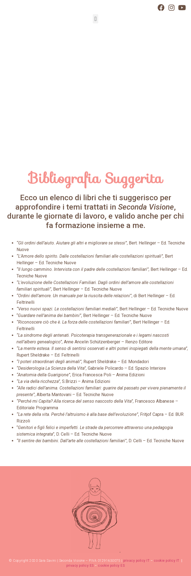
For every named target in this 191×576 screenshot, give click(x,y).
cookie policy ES (111, 565)
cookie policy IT (167, 561)
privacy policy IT (136, 561)
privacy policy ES (80, 565)
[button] (95, 18)
